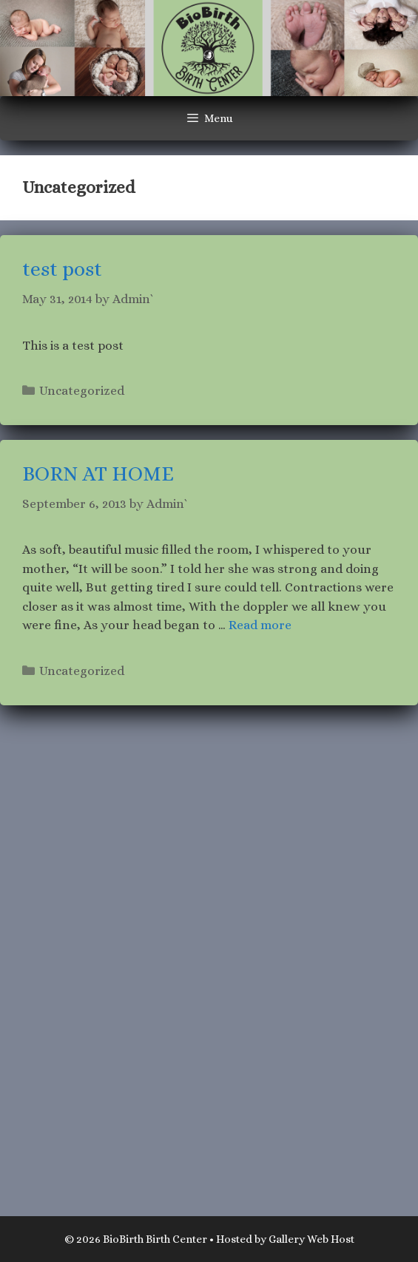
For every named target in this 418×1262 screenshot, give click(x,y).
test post (62, 269)
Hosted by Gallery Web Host (285, 1239)
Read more (260, 625)
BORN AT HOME (98, 474)
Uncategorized (81, 391)
